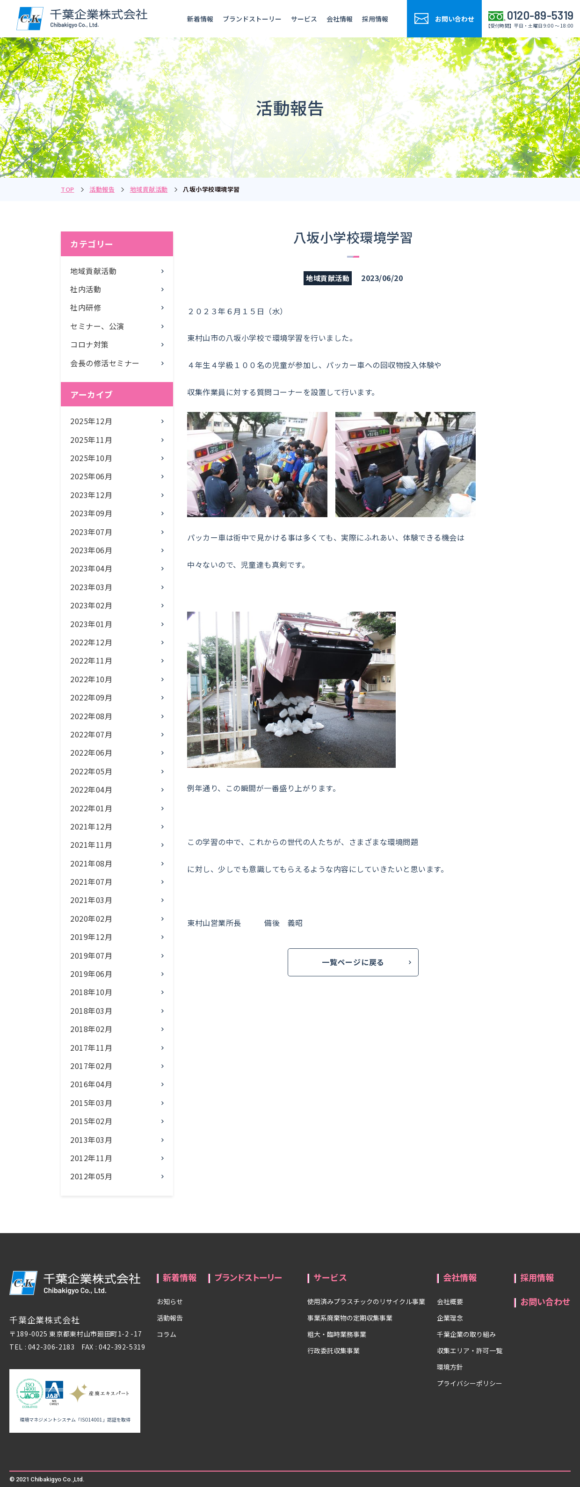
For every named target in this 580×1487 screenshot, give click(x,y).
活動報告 (102, 189)
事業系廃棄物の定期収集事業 (349, 1317)
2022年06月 (91, 752)
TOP (67, 189)
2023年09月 (91, 513)
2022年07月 (91, 734)
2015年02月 (91, 1120)
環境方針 (450, 1367)
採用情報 (375, 18)
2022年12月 (91, 642)
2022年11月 (91, 660)
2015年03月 (91, 1102)
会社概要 (450, 1301)
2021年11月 (91, 844)
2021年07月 (91, 881)
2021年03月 (91, 899)
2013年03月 (91, 1139)
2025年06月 (91, 476)
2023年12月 (91, 494)
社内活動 (85, 289)
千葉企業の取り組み (466, 1334)
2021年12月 (91, 826)
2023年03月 (91, 586)
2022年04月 (91, 789)
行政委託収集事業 (333, 1350)
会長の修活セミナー (105, 362)
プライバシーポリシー (469, 1383)
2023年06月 (91, 550)
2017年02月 (91, 1065)
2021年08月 (91, 863)
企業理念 (450, 1317)
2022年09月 (91, 697)
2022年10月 (91, 679)
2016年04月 (91, 1084)
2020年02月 (91, 918)
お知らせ (170, 1301)
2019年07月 (91, 955)
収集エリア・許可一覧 (469, 1350)
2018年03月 (91, 1010)
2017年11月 (91, 1047)
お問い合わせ (545, 1301)
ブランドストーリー (252, 18)
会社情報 (339, 18)
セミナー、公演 (97, 326)
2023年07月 (91, 531)
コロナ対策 (89, 344)
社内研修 (85, 307)
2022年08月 (91, 716)
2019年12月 (91, 936)
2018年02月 (91, 1028)
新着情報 (200, 18)
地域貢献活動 (149, 189)
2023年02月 (91, 605)
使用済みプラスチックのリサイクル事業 (366, 1301)
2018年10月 (91, 991)
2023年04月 (91, 568)
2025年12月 (91, 420)
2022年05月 (91, 771)
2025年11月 (91, 439)
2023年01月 (91, 623)
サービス (304, 18)
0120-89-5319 (540, 15)
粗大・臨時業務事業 (336, 1334)
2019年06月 (91, 973)
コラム (166, 1334)
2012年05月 (91, 1176)
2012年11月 (91, 1157)
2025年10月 (91, 457)
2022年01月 (91, 808)
